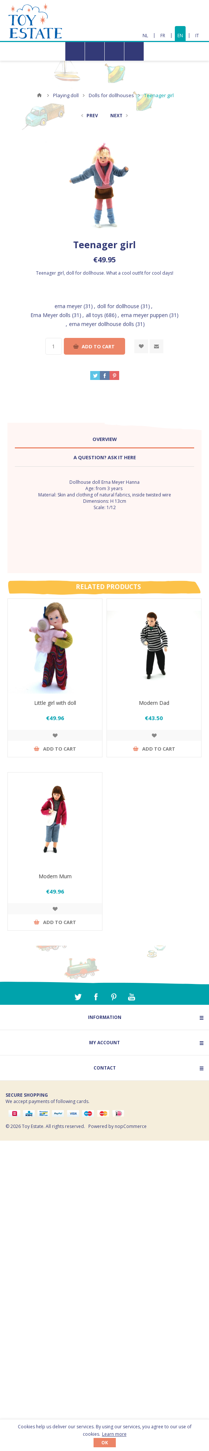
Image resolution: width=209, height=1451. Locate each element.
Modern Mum (55, 876)
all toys (94, 315)
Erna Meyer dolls (50, 315)
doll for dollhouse (118, 306)
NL (145, 35)
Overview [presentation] (104, 439)
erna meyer (68, 306)
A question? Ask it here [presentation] (105, 457)
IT (197, 35)
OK (104, 1442)
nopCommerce (131, 1126)
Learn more (114, 1434)
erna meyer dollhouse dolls (101, 323)
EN (180, 35)
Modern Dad (154, 702)
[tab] (104, 439)
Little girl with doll (55, 702)
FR (162, 35)
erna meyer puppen (144, 315)
